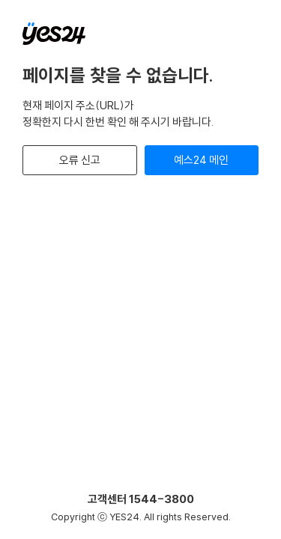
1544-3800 (161, 499)
